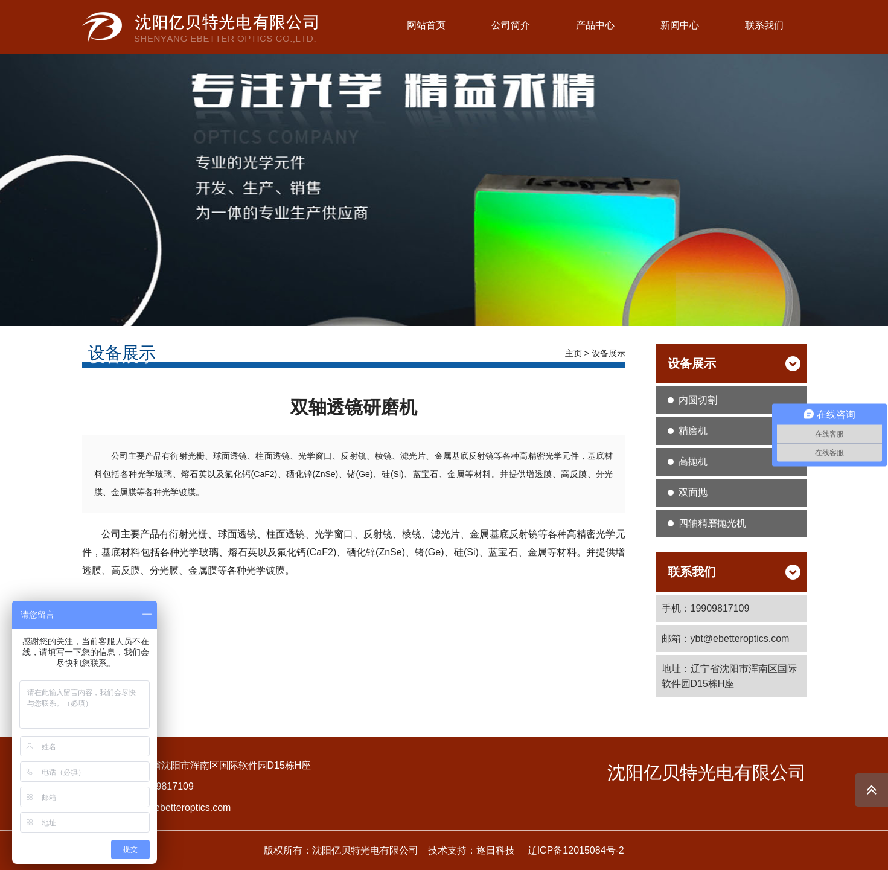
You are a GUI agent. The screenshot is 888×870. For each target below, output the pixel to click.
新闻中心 (679, 25)
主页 (573, 353)
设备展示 (608, 353)
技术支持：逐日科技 (471, 850)
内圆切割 (698, 400)
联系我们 (764, 25)
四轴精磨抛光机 (712, 523)
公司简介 (510, 25)
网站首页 (426, 25)
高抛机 (693, 461)
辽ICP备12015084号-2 (576, 850)
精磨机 (693, 431)
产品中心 (595, 25)
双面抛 (693, 492)
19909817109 (164, 786)
